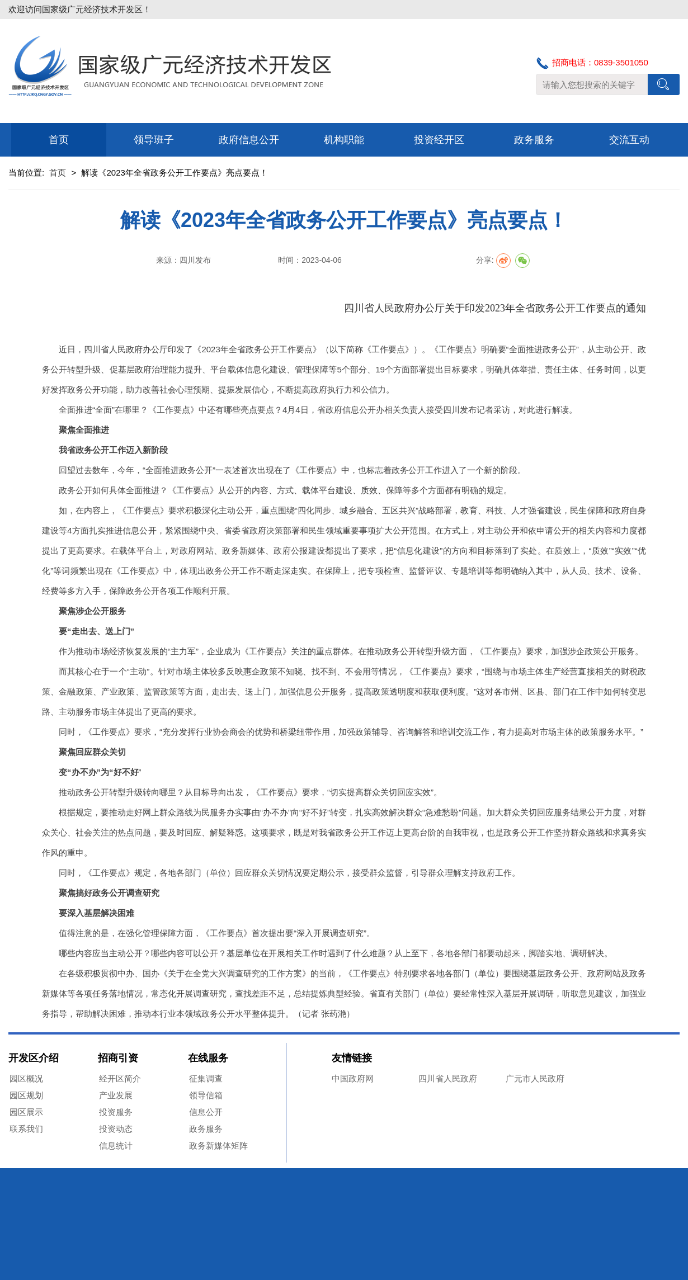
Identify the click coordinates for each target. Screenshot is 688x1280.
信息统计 (116, 1145)
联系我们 (26, 1128)
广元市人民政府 (535, 1078)
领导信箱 (206, 1095)
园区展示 (26, 1112)
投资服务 (116, 1112)
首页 (59, 139)
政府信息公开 (249, 139)
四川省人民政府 (447, 1078)
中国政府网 (353, 1078)
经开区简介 (120, 1078)
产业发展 (116, 1095)
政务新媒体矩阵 (218, 1145)
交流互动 (629, 139)
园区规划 (26, 1095)
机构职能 (344, 139)
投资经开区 (439, 139)
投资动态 (116, 1128)
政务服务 (534, 139)
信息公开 (206, 1112)
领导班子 (154, 139)
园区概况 (26, 1078)
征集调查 (206, 1078)
